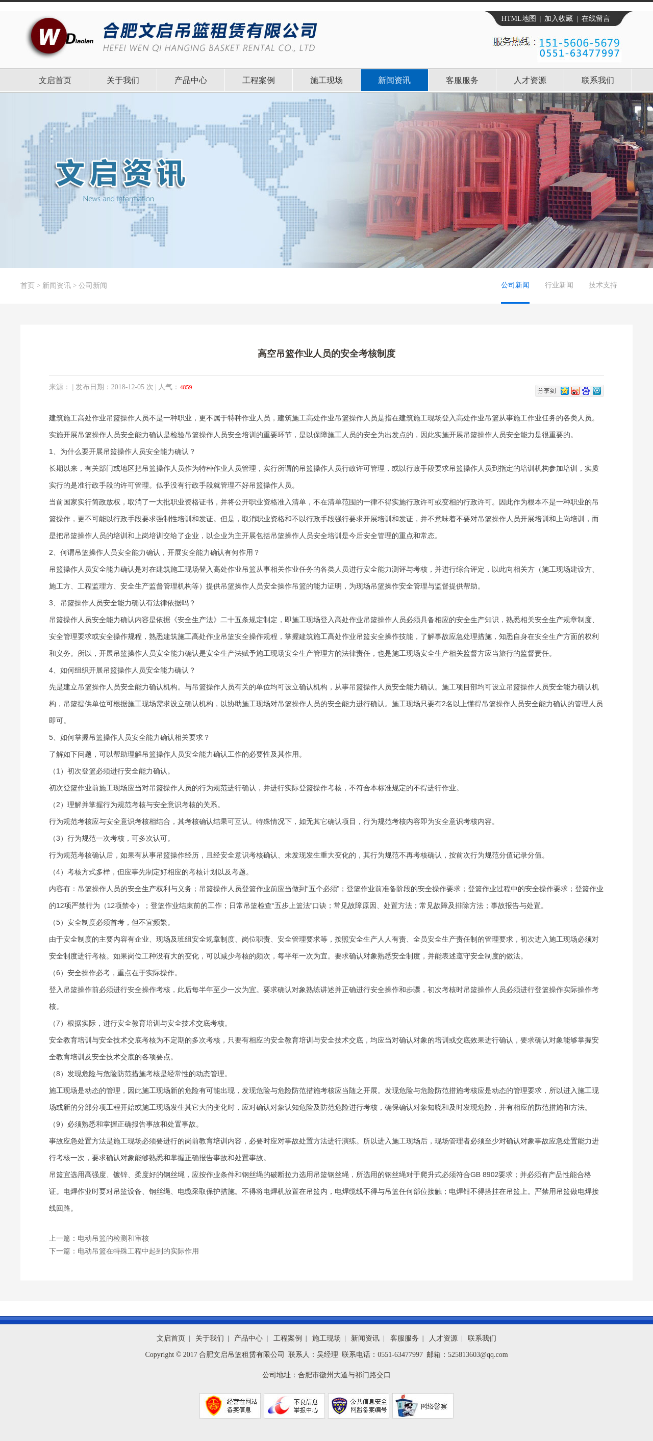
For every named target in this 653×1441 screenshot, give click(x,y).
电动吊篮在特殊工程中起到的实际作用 (138, 1251)
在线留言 (596, 18)
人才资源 (530, 80)
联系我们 (598, 80)
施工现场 (326, 80)
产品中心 (190, 80)
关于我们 (123, 80)
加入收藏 (558, 18)
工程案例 (258, 80)
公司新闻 (515, 285)
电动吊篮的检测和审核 (113, 1238)
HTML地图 (518, 18)
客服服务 (462, 80)
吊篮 (85, 435)
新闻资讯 (394, 80)
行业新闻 (559, 285)
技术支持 (603, 285)
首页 (27, 285)
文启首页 (55, 80)
